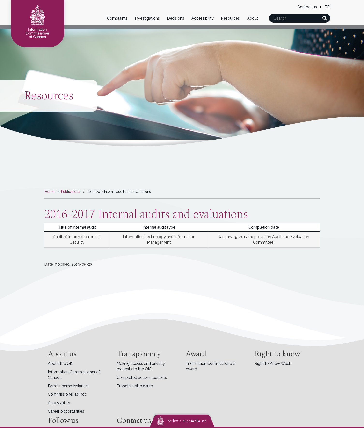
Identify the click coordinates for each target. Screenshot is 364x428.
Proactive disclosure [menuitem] (135, 386)
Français (327, 7)
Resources (230, 18)
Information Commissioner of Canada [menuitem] (74, 375)
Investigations (147, 18)
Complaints (117, 18)
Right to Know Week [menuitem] (273, 363)
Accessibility (202, 18)
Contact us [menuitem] (307, 7)
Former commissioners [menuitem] (68, 386)
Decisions (175, 18)
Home (49, 192)
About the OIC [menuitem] (60, 363)
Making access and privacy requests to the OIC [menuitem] (141, 366)
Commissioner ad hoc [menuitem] (67, 394)
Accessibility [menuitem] (59, 402)
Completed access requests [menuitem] (142, 377)
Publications (70, 192)
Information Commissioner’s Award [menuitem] (210, 366)
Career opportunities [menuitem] (66, 411)
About (252, 18)
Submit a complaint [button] (187, 421)
